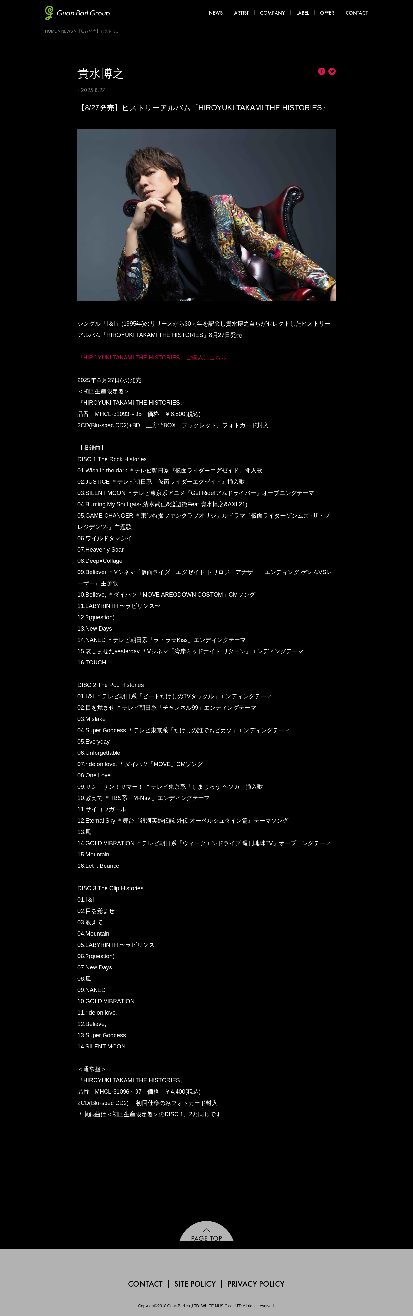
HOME (51, 31)
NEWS (67, 31)
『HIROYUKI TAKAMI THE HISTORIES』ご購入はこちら (152, 357)
